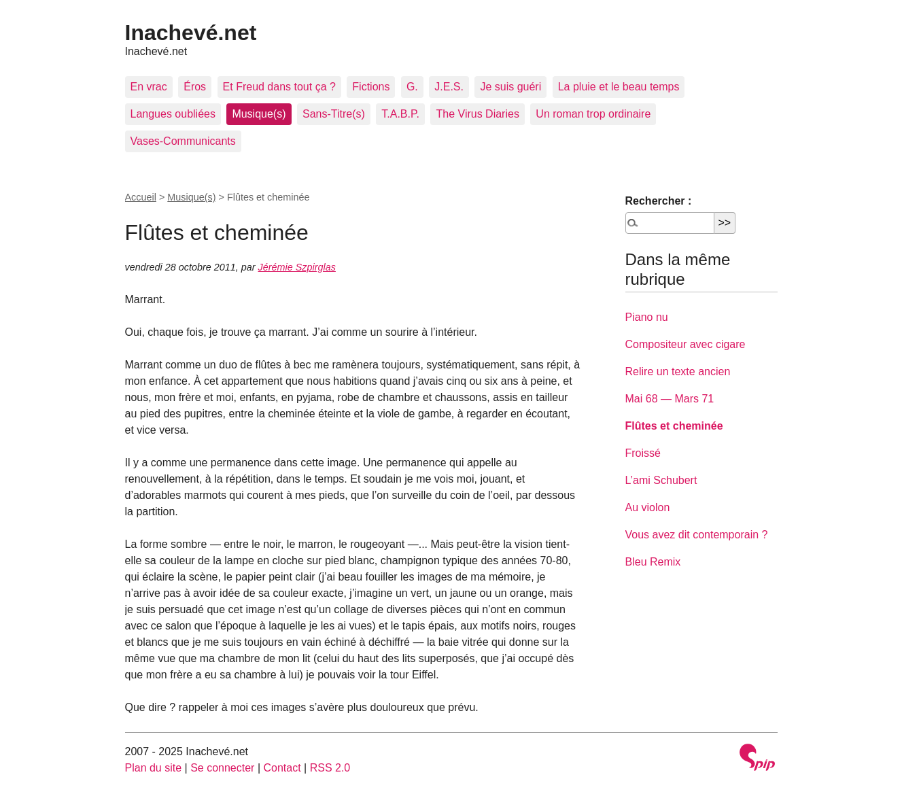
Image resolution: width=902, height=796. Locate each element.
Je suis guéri (510, 86)
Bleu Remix (653, 562)
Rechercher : (658, 201)
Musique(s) (258, 114)
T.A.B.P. (400, 114)
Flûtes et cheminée (674, 426)
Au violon (647, 507)
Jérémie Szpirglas (297, 267)
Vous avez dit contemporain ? (696, 534)
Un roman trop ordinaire (593, 114)
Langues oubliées (173, 114)
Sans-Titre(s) (333, 114)
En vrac (149, 86)
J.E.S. (449, 86)
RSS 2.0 (330, 768)
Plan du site (153, 768)
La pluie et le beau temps (619, 86)
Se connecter (222, 768)
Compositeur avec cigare (685, 344)
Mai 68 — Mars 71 (669, 398)
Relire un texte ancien (678, 371)
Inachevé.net (191, 32)
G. (412, 86)
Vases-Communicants (183, 141)
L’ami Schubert (661, 480)
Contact (281, 768)
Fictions (370, 86)
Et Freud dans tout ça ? (279, 86)
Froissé (643, 453)
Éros (195, 86)
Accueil (140, 197)
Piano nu (646, 317)
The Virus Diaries (477, 114)
